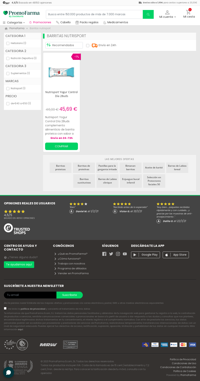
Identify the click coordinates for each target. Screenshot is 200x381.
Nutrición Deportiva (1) (24, 58)
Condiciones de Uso (184, 363)
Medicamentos (115, 22)
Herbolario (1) (18, 43)
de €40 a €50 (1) (21, 103)
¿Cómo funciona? (67, 259)
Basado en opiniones (19, 218)
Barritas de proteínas (84, 167)
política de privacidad (33, 308)
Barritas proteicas (60, 167)
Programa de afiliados (70, 268)
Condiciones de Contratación (178, 367)
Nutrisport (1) (18, 88)
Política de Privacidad (183, 359)
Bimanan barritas (130, 167)
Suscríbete (69, 295)
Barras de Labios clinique (107, 180)
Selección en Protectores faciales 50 (154, 181)
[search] (148, 14)
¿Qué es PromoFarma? (71, 254)
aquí (20, 329)
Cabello (63, 22)
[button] (167, 14)
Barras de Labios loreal (177, 167)
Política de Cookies (184, 371)
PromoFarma (188, 375)
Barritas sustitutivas (84, 180)
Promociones (40, 22)
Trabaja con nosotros (69, 263)
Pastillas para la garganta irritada (107, 167)
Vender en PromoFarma (71, 273)
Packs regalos (86, 22)
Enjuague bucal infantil (130, 180)
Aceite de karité (154, 167)
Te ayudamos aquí (19, 264)
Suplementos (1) (20, 73)
